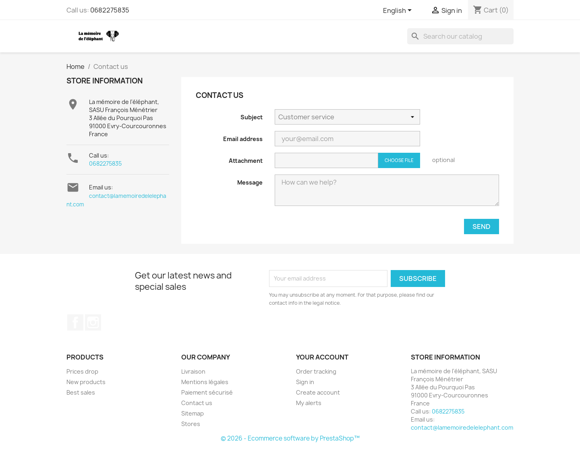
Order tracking (316, 371)
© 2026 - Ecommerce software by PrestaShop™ (290, 438)
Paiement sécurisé (207, 392)
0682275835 (109, 10)
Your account (322, 357)
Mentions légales (204, 382)
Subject (251, 117)
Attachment (246, 160)
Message (250, 182)
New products (86, 382)
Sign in (305, 382)
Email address (243, 139)
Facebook (75, 322)
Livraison (193, 371)
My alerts (308, 403)
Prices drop (82, 371)
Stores (190, 424)
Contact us (196, 403)
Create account (318, 392)
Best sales (80, 392)
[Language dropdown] (398, 11)
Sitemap (192, 413)
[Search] (460, 36)
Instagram (93, 322)
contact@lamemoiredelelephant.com (462, 427)
